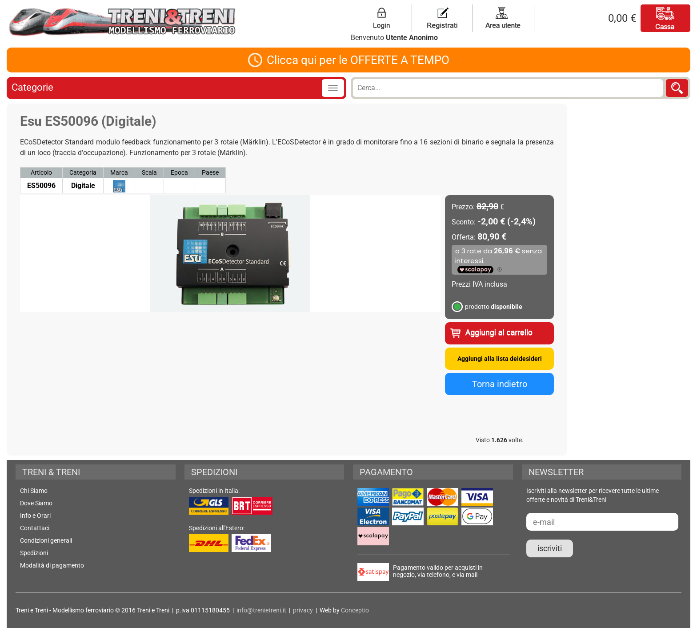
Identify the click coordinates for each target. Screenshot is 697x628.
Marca (119, 172)
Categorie (32, 87)
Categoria (82, 172)
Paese (210, 172)
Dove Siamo (36, 503)
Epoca (179, 172)
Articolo (41, 172)
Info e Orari (35, 515)
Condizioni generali (46, 540)
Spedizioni (34, 552)
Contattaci (34, 528)
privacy (303, 610)
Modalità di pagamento (52, 565)
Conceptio (355, 610)
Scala (149, 172)
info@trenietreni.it (261, 610)
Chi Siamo (34, 490)
